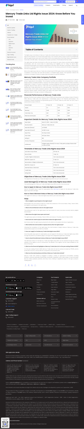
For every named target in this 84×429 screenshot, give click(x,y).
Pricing (64, 5)
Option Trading (11, 30)
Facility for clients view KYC (46, 326)
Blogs (38, 282)
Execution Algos (55, 292)
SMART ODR (52, 324)
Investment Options (70, 287)
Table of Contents (34, 49)
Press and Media (41, 292)
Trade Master (54, 282)
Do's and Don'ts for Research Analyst (64, 326)
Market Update (11, 27)
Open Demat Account (71, 280)
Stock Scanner (54, 308)
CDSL (41, 384)
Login (62, 1)
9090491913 (10, 301)
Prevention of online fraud (13, 329)
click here (56, 189)
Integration (39, 285)
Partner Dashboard (42, 306)
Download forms (24, 326)
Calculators (68, 289)
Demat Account (11, 52)
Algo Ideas (53, 289)
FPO (10, 50)
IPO (9, 39)
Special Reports (69, 299)
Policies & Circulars (23, 324)
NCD (10, 45)
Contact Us (39, 294)
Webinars (67, 292)
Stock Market (10, 37)
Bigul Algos (53, 280)
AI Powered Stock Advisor (55, 302)
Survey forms (34, 326)
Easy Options (54, 287)
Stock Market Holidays (71, 297)
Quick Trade (54, 285)
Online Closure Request (13, 326)
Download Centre (70, 285)
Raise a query (11, 306)
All (8, 25)
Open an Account (70, 1)
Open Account (82, 19)
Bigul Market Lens (11, 57)
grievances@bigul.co (15, 382)
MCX (28, 384)
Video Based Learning (70, 294)
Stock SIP (53, 294)
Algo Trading (10, 54)
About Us (39, 280)
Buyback (11, 41)
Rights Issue (12, 43)
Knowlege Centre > (15, 10)
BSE (35, 384)
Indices (9, 32)
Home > (8, 10)
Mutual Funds (10, 59)
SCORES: (50, 391)
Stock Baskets (54, 305)
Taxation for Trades (12, 35)
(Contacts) (25, 361)
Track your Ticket (42, 324)
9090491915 (10, 317)
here (24, 384)
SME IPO (11, 48)
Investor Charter (61, 324)
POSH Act (24, 329)
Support (71, 5)
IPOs (52, 297)
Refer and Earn (40, 301)
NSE (22, 384)
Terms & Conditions (12, 324)
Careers (39, 289)
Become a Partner (41, 303)
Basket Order (54, 299)
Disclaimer (33, 324)
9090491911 (10, 312)
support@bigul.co (12, 303)
